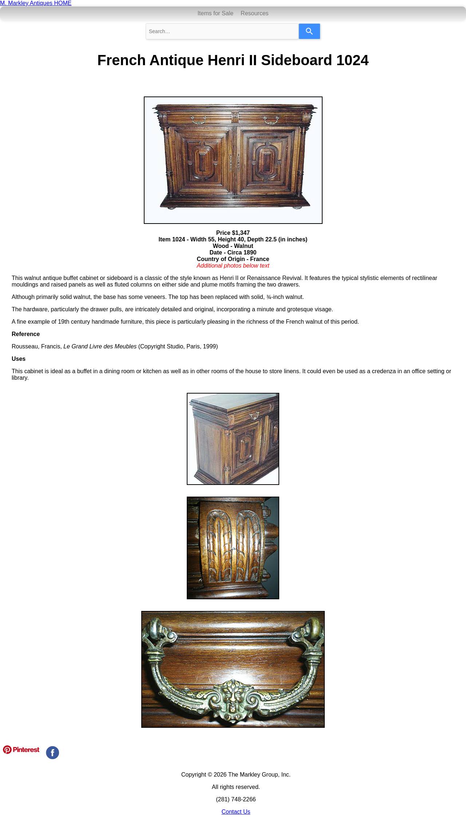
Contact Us (235, 812)
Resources (254, 13)
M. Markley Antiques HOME (36, 3)
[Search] (309, 31)
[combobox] (222, 31)
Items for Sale (215, 13)
